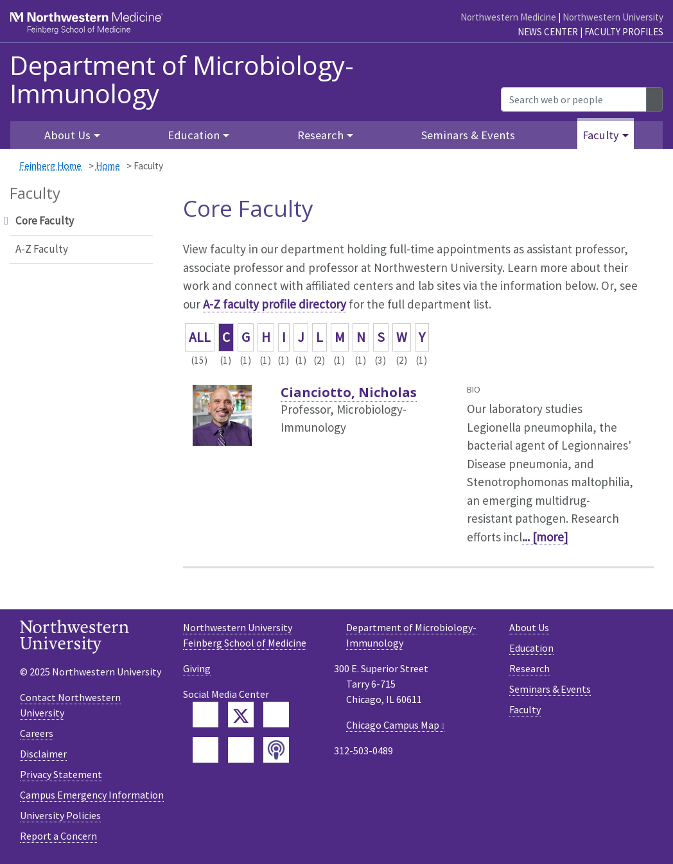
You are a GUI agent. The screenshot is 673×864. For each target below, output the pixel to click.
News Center (548, 32)
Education (531, 647)
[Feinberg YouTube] (205, 750)
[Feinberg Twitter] (241, 714)
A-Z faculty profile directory (274, 304)
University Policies (60, 815)
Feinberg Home (50, 166)
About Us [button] (67, 135)
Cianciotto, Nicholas (349, 392)
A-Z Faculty (41, 249)
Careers (36, 733)
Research (529, 668)
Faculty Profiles (623, 32)
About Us (529, 627)
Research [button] (320, 135)
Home (108, 166)
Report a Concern (58, 835)
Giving (197, 668)
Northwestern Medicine (508, 17)
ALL (200, 337)
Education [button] (194, 135)
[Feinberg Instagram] (241, 750)
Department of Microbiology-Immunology (182, 79)
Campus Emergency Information (92, 794)
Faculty (525, 709)
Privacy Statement (61, 774)
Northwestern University (613, 17)
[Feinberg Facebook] (205, 714)
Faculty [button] (600, 135)
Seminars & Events (468, 135)
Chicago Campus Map (392, 724)
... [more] (545, 537)
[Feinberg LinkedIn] (276, 714)
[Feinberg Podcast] (276, 750)
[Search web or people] (574, 99)
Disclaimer (43, 753)
